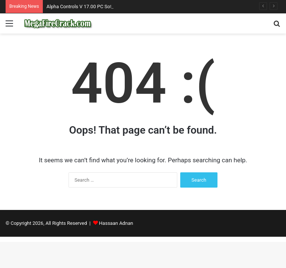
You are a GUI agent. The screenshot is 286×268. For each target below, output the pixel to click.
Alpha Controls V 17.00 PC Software (85, 6)
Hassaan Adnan (116, 223)
